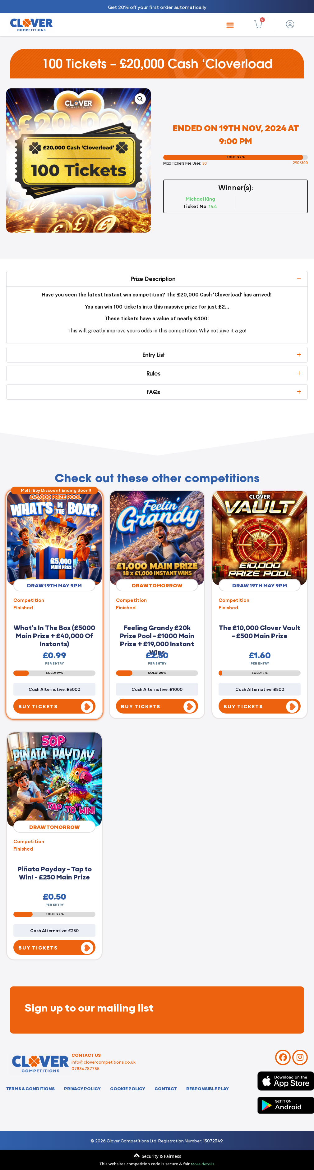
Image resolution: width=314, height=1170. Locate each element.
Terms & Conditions (30, 1088)
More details (203, 1163)
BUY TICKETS (38, 706)
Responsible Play (207, 1088)
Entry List (153, 355)
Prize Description (153, 279)
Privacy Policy (82, 1088)
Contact (166, 1088)
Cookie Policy (127, 1088)
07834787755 (85, 1068)
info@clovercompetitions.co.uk (104, 1062)
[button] (230, 25)
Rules (153, 373)
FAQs (153, 392)
